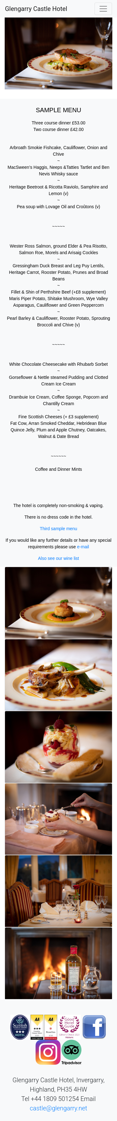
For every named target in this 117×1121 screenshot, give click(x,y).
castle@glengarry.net (58, 1108)
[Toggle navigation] (103, 9)
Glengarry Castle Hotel (36, 9)
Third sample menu (58, 528)
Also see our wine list (58, 558)
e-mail (83, 546)
